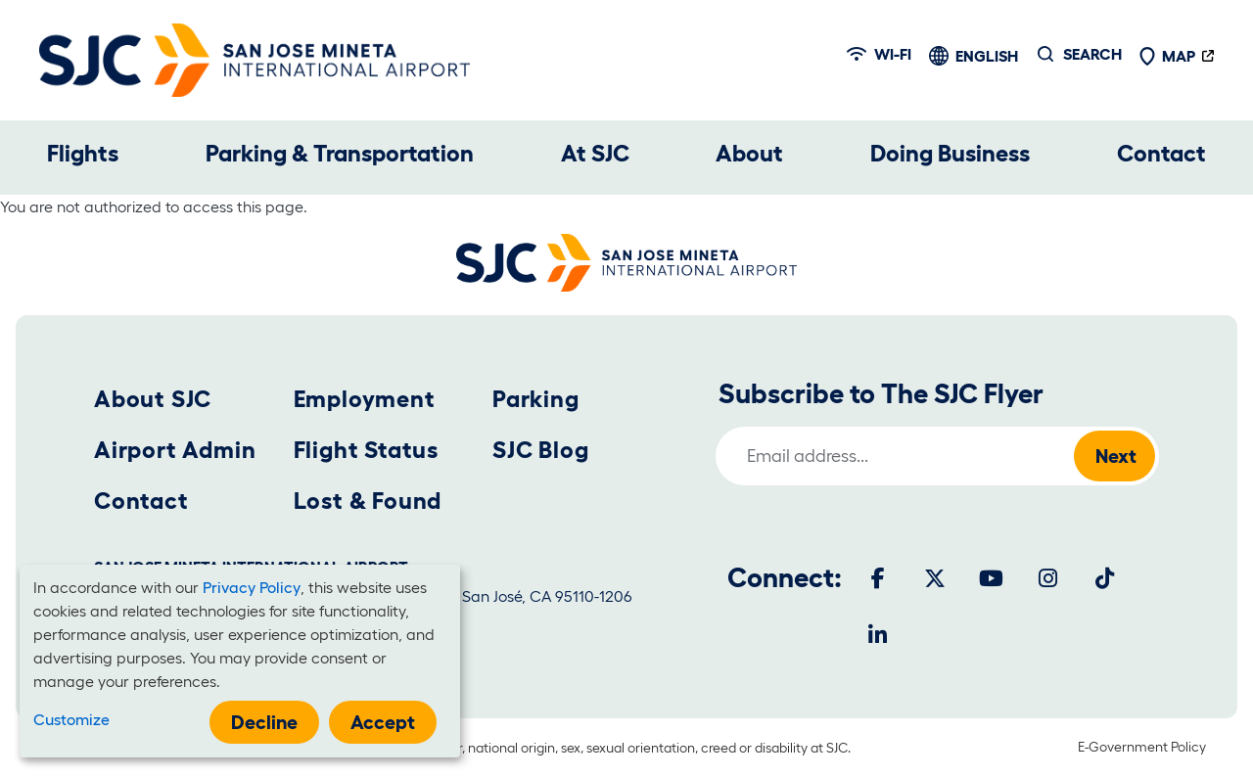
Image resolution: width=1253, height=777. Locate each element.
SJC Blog (540, 449)
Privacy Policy (252, 587)
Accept (382, 722)
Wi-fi (879, 54)
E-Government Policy (1142, 746)
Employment (365, 399)
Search (1092, 54)
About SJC (152, 399)
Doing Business (950, 153)
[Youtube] (991, 578)
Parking (536, 399)
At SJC (595, 153)
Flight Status (366, 449)
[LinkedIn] (878, 635)
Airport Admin (174, 449)
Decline (264, 722)
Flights (82, 153)
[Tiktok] (1105, 578)
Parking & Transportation (340, 153)
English (986, 56)
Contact (1161, 153)
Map (1166, 56)
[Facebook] (878, 578)
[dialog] (240, 661)
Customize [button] (71, 719)
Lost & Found (368, 500)
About (749, 153)
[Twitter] (934, 578)
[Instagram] (1048, 578)
